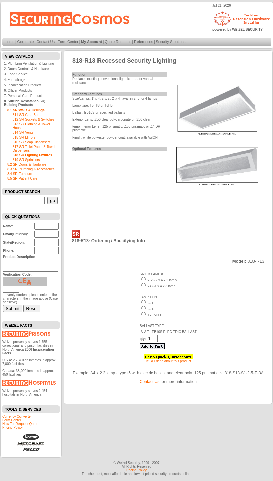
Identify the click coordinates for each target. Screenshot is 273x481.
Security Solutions (170, 42)
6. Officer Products (18, 90)
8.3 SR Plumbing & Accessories (31, 169)
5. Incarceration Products (22, 85)
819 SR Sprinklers (26, 160)
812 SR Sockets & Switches (33, 119)
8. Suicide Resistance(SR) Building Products (24, 103)
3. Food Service (16, 74)
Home (9, 42)
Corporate (25, 42)
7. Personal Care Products (23, 96)
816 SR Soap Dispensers (31, 142)
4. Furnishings (14, 80)
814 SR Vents (23, 133)
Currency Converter (17, 418)
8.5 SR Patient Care (22, 178)
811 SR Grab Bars (26, 115)
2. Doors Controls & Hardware (26, 69)
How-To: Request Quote (20, 426)
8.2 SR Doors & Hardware (26, 164)
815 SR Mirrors (24, 137)
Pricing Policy (12, 429)
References (143, 42)
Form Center (67, 42)
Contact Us (46, 42)
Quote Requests (118, 42)
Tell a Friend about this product (168, 361)
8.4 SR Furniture (19, 174)
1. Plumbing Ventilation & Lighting (29, 63)
